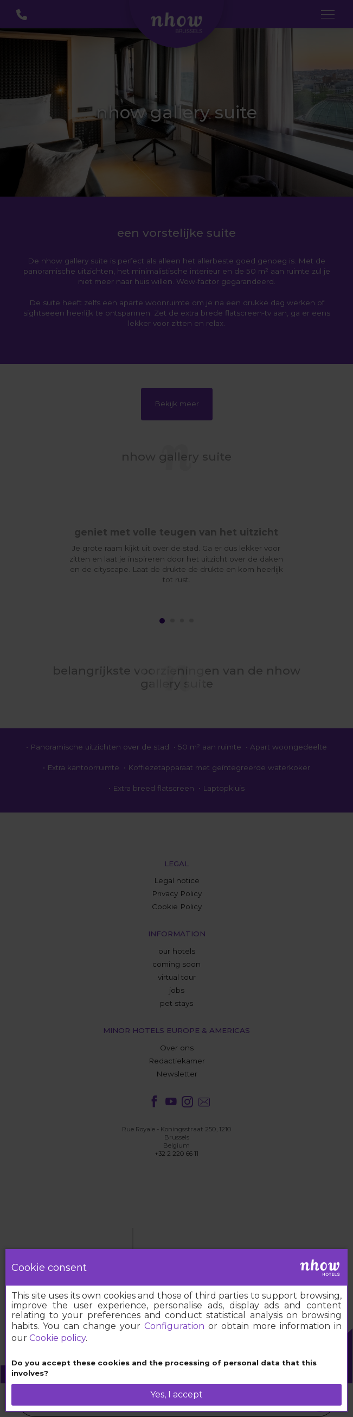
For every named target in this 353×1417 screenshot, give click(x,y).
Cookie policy (57, 1338)
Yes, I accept (176, 1394)
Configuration (174, 1326)
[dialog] (176, 1330)
